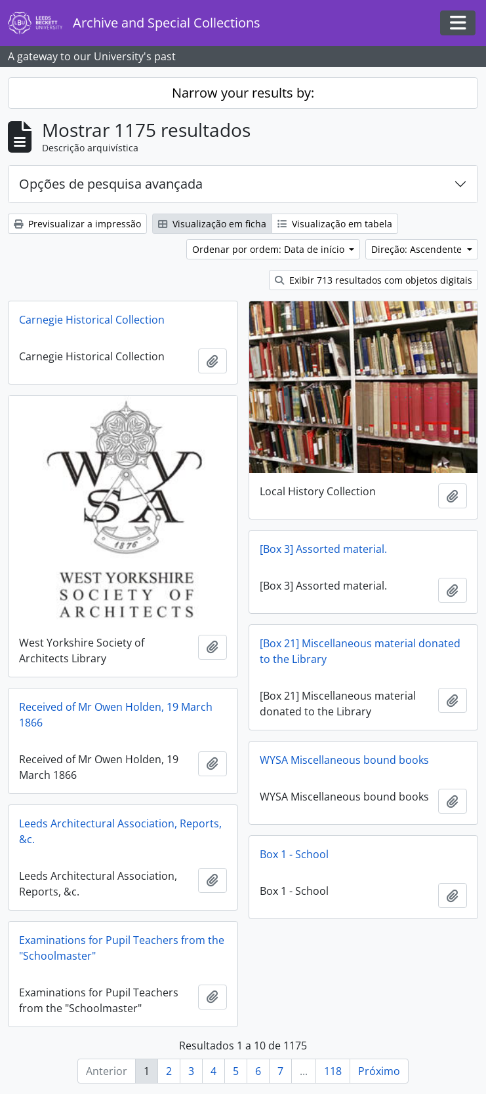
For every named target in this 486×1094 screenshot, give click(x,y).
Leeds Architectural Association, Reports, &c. (120, 831)
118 (333, 1071)
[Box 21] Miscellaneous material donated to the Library (360, 651)
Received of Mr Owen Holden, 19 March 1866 (116, 715)
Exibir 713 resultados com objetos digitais (373, 280)
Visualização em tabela (334, 223)
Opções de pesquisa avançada (111, 184)
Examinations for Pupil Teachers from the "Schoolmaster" (121, 948)
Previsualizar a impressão (77, 223)
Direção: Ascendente (417, 249)
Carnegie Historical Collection (92, 319)
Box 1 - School (294, 854)
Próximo (379, 1071)
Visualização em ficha (212, 223)
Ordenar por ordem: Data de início (269, 249)
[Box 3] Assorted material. (323, 549)
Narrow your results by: (243, 93)
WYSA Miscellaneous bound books (344, 760)
